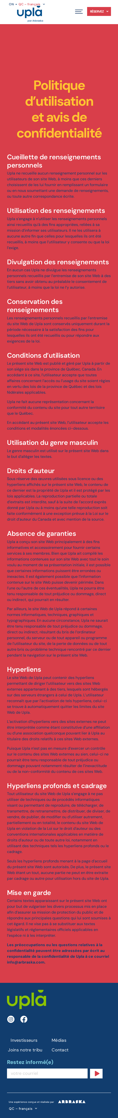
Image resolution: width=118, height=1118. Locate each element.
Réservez (99, 11)
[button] (79, 11)
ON (11, 4)
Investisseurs (24, 1040)
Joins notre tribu (25, 1050)
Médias (59, 1040)
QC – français (23, 1108)
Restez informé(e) (30, 1063)
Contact (60, 1050)
